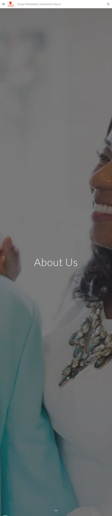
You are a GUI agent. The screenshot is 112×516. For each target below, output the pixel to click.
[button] (3, 4)
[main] (56, 262)
